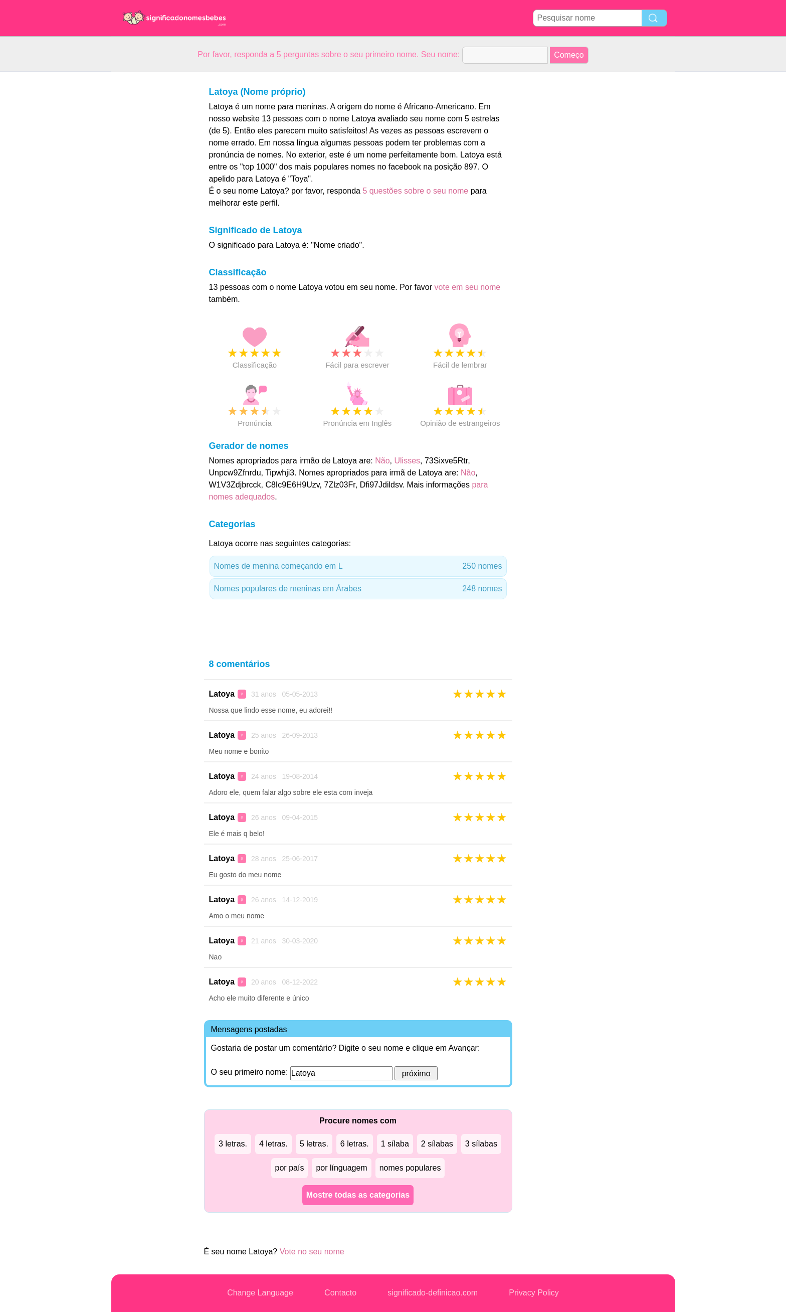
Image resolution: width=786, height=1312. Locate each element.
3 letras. (233, 1143)
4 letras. (273, 1143)
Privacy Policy (534, 1292)
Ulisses (407, 460)
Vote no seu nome (312, 1251)
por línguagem (341, 1168)
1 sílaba (395, 1143)
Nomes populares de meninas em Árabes (358, 589)
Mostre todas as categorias (358, 1195)
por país (289, 1168)
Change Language (260, 1292)
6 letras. (354, 1143)
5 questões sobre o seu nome (415, 191)
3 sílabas (481, 1143)
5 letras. (314, 1143)
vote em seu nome (468, 287)
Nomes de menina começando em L (358, 566)
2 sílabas (437, 1143)
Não (382, 460)
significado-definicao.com (432, 1292)
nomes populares (410, 1168)
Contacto (340, 1292)
